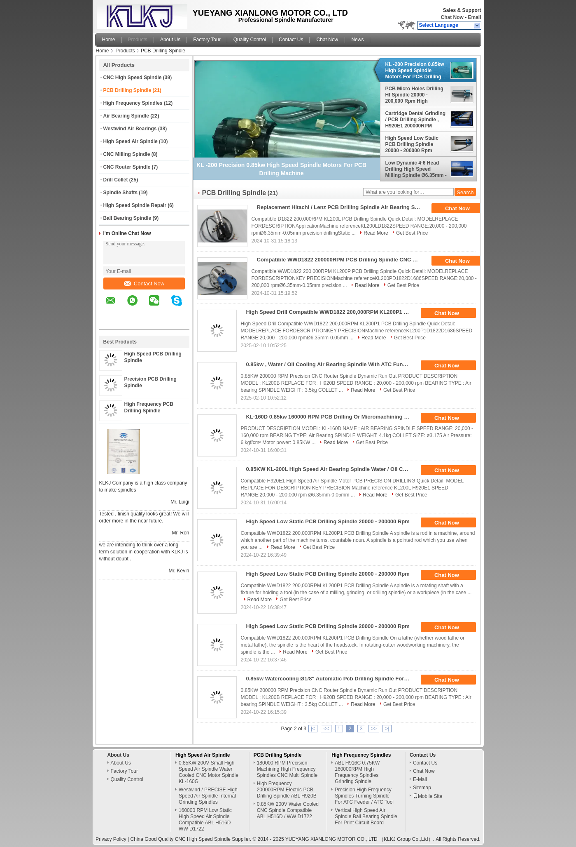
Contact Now (144, 283)
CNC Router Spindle (127, 167)
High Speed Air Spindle (130, 141)
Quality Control (249, 39)
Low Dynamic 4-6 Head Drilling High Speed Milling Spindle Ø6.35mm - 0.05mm (416, 169)
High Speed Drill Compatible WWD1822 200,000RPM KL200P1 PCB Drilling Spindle (331, 312)
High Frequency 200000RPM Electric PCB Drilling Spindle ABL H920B (287, 790)
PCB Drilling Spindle (127, 90)
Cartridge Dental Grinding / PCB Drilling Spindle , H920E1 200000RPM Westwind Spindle (415, 120)
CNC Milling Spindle (126, 154)
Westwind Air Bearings (130, 129)
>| (387, 729)
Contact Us (291, 39)
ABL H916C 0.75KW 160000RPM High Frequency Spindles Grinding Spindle (357, 772)
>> (374, 729)
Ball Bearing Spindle (127, 218)
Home (108, 39)
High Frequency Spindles (133, 103)
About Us (170, 39)
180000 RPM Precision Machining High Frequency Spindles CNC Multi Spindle (287, 769)
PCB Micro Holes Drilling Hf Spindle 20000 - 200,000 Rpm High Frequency (414, 95)
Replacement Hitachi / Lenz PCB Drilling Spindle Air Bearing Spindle (342, 207)
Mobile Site (427, 796)
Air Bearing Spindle (126, 116)
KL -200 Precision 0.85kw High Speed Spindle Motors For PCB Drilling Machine (414, 70)
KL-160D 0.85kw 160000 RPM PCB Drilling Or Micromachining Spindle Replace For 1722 (331, 417)
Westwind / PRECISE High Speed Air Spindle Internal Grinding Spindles (208, 796)
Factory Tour (206, 39)
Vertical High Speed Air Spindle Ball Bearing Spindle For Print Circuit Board (366, 816)
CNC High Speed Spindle (132, 77)
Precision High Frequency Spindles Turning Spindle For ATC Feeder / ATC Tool (364, 796)
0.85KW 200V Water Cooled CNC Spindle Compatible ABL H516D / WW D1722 (288, 810)
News (357, 39)
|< (313, 729)
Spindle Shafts (120, 192)
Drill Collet (115, 180)
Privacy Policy (111, 839)
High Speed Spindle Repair (134, 205)
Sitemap (422, 788)
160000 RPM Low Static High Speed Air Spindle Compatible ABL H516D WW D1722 (205, 819)
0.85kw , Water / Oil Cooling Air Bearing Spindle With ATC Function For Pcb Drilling (331, 364)
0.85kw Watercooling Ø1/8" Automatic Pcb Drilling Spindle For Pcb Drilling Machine (331, 678)
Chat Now (452, 17)
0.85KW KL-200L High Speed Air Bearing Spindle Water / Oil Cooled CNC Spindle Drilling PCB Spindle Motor (331, 469)
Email (474, 17)
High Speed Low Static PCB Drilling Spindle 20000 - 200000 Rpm (411, 144)
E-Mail (420, 779)
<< (326, 729)
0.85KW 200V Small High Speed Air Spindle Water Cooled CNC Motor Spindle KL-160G (208, 772)
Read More (376, 233)
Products (137, 39)
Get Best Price (412, 233)
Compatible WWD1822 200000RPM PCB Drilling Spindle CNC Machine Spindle (342, 259)
